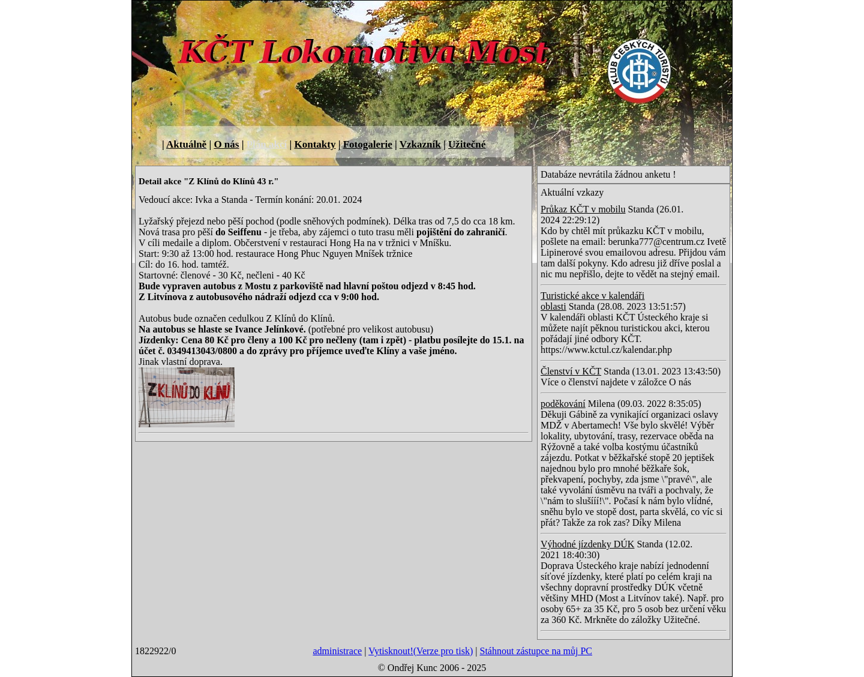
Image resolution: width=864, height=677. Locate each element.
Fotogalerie (367, 144)
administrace (337, 651)
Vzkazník (420, 144)
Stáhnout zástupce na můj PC (535, 651)
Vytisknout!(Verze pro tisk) (420, 651)
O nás (226, 144)
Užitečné (466, 144)
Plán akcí (267, 144)
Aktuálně (186, 144)
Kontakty (314, 144)
